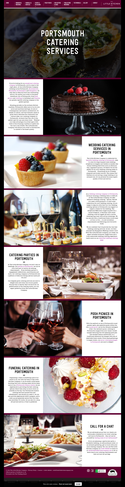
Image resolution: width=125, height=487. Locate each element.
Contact (40, 470)
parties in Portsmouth (25, 266)
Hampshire (33, 90)
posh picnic (94, 327)
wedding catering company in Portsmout (103, 194)
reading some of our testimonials (105, 438)
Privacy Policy (32, 470)
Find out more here (65, 484)
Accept (78, 484)
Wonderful (19, 4)
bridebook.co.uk (21, 472)
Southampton (21, 90)
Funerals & (28, 4)
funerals (37, 98)
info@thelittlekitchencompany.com (100, 450)
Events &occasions (38, 4)
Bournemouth (33, 89)
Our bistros (57, 4)
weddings (19, 98)
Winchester (12, 90)
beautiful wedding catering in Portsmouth (100, 160)
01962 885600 (105, 448)
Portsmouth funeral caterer (26, 385)
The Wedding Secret (21, 474)
